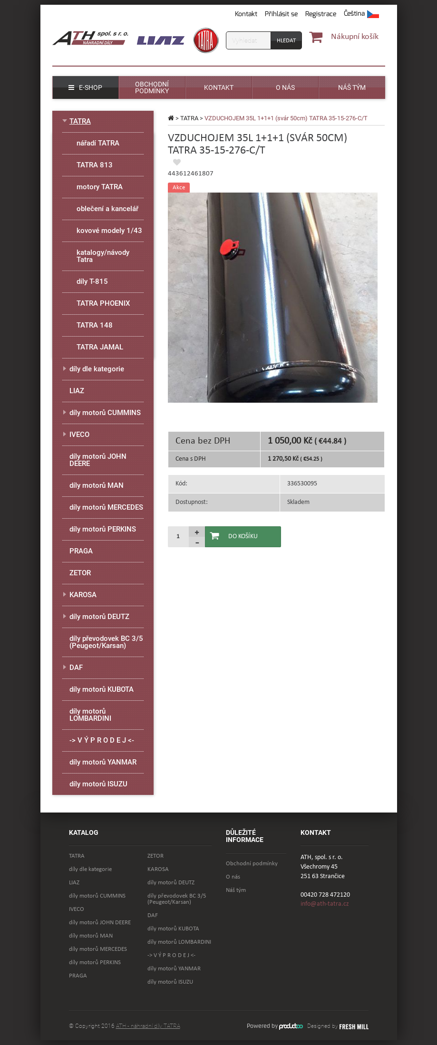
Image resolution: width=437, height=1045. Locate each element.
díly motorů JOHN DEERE (97, 460)
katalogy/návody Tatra (103, 256)
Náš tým (236, 890)
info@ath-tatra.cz (325, 904)
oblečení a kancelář (107, 208)
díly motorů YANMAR (102, 762)
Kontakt (246, 14)
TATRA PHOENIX (103, 303)
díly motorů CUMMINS (105, 412)
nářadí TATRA (98, 143)
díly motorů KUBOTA (101, 689)
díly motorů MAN (96, 485)
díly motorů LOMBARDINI (90, 715)
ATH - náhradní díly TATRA (148, 1026)
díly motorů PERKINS (102, 529)
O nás (233, 877)
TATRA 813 (95, 165)
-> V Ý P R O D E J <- (101, 740)
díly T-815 (92, 281)
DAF (76, 667)
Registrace (320, 14)
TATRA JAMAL (100, 347)
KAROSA (83, 594)
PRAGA (81, 551)
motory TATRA (100, 187)
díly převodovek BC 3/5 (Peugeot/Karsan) (106, 642)
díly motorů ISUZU (98, 784)
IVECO (79, 434)
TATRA (189, 118)
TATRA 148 (95, 325)
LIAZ (76, 391)
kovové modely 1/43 (109, 230)
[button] (361, 14)
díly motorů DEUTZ (99, 616)
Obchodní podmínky (252, 864)
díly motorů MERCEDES (106, 507)
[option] (273, 298)
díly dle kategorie (96, 369)
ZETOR (80, 573)
